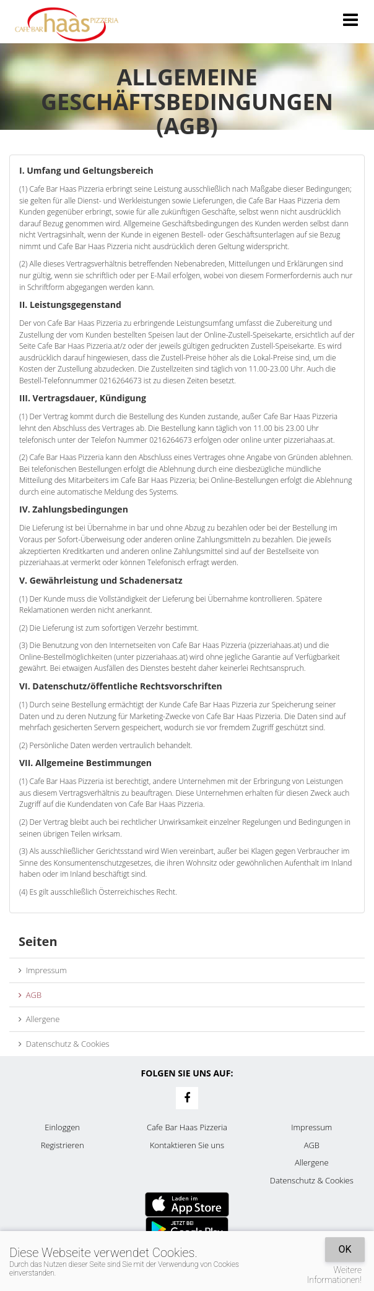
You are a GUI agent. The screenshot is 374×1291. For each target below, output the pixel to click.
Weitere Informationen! (334, 1275)
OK (344, 1249)
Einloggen (62, 1127)
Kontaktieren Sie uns (187, 1145)
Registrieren (62, 1145)
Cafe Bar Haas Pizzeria (187, 1127)
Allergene (39, 1019)
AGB (30, 994)
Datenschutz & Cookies (64, 1043)
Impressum (43, 970)
